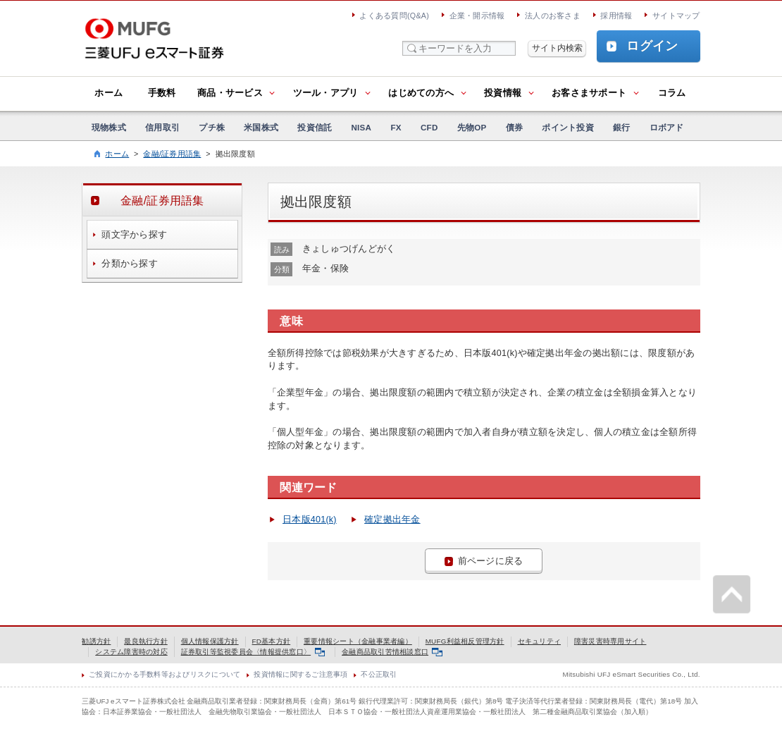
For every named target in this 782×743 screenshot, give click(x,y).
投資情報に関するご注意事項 (300, 674)
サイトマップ (676, 15)
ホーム (108, 93)
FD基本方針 (271, 641)
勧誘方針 (96, 641)
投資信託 (314, 127)
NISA (361, 127)
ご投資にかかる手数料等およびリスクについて (164, 674)
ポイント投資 (568, 127)
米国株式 (261, 127)
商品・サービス (230, 93)
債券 (514, 127)
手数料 (162, 93)
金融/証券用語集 (172, 153)
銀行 (622, 127)
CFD (429, 127)
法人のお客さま (553, 15)
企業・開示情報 (477, 15)
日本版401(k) (310, 519)
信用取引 (162, 127)
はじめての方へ (421, 93)
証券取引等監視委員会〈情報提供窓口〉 (253, 652)
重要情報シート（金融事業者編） (358, 641)
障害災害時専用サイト (610, 641)
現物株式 (109, 127)
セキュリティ (539, 641)
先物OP (472, 127)
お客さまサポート (589, 93)
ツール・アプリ (326, 93)
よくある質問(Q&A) (394, 15)
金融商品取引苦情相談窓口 (392, 652)
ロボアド (667, 127)
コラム (672, 93)
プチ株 (212, 127)
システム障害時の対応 (131, 652)
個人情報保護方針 (210, 641)
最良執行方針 (146, 641)
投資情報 (502, 93)
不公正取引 (379, 674)
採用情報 (616, 15)
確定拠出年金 (392, 519)
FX (395, 127)
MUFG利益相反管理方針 (465, 641)
